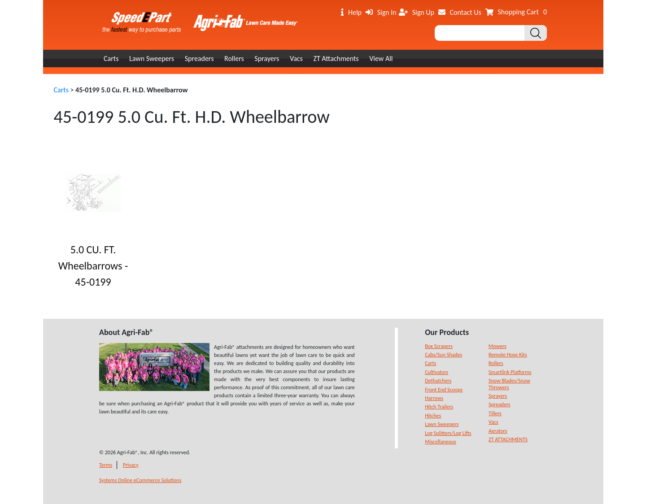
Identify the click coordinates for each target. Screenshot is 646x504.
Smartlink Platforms (510, 372)
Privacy (131, 465)
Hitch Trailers (439, 407)
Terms (105, 465)
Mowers (497, 346)
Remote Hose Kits (508, 355)
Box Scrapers (439, 346)
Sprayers (266, 58)
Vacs (296, 58)
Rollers (234, 58)
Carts (111, 58)
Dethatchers (438, 381)
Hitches (433, 416)
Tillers (495, 413)
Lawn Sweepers (151, 58)
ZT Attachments (335, 58)
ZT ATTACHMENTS (508, 439)
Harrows (434, 398)
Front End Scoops (444, 390)
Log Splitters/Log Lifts (448, 433)
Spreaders (199, 58)
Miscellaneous (440, 442)
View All (381, 58)
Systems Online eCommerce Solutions (140, 480)
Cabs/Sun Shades (443, 355)
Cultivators (436, 372)
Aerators (498, 431)
